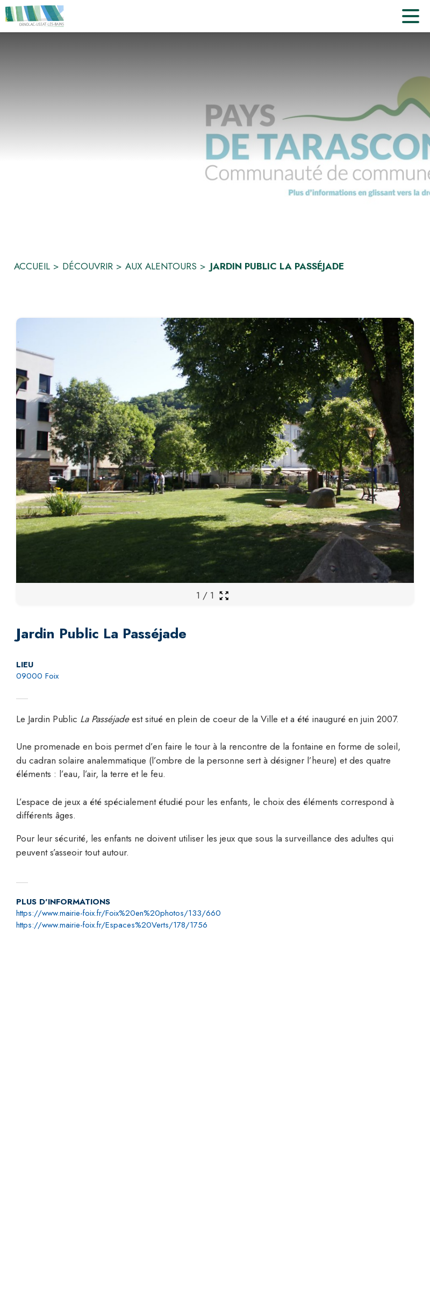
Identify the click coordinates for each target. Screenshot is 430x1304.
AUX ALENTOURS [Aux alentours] (161, 266)
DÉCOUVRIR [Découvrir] (87, 266)
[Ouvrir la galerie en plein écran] (224, 595)
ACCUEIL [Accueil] (32, 266)
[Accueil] (35, 16)
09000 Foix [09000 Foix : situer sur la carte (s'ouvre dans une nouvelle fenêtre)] (37, 676)
